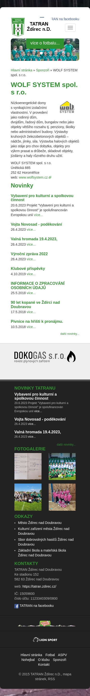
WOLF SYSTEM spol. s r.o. (44, 88)
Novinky (22, 185)
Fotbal (50, 655)
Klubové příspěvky (28, 269)
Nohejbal (28, 660)
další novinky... (69, 334)
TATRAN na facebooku (62, 19)
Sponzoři (42, 70)
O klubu (43, 660)
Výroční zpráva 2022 (29, 254)
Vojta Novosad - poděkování (36, 224)
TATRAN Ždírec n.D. (45, 674)
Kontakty (26, 563)
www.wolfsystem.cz (33, 177)
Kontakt (43, 664)
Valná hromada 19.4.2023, (34, 239)
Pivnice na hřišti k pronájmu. (37, 321)
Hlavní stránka (21, 70)
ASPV (62, 655)
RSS (51, 679)
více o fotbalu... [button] (45, 43)
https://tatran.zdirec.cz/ (39, 586)
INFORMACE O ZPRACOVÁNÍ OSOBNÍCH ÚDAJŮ (38, 285)
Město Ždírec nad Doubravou (39, 523)
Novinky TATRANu (34, 388)
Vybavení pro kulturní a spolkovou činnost (35, 396)
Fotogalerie (30, 449)
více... (38, 215)
